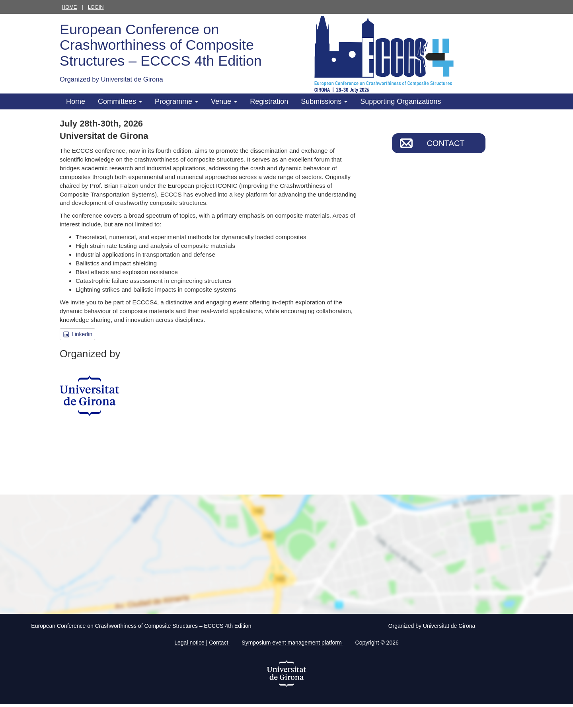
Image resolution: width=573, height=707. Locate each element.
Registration (269, 101)
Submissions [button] (324, 101)
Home (69, 7)
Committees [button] (120, 101)
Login (96, 7)
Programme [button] (176, 101)
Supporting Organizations (400, 101)
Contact (445, 143)
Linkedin (77, 334)
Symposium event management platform (292, 642)
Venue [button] (224, 101)
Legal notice (190, 642)
